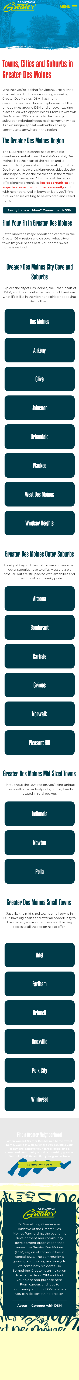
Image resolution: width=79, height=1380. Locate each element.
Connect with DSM (46, 1305)
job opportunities (54, 182)
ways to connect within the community (33, 187)
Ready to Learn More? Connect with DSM (39, 210)
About (22, 1305)
